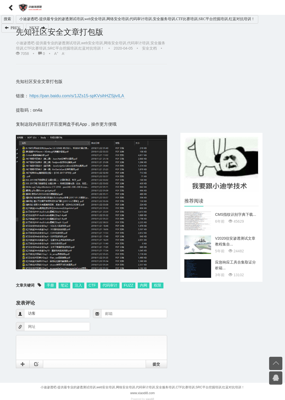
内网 (143, 285)
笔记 (64, 285)
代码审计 (110, 285)
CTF (92, 285)
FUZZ (128, 285)
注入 (78, 285)
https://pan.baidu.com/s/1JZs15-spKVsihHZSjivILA (77, 96)
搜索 (7, 19)
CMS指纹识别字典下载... (235, 214)
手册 (50, 285)
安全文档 (149, 48)
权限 (157, 285)
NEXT (37, 28)
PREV (12, 28)
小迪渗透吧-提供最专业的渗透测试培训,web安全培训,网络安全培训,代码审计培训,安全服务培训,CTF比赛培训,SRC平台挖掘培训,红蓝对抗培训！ (137, 19)
